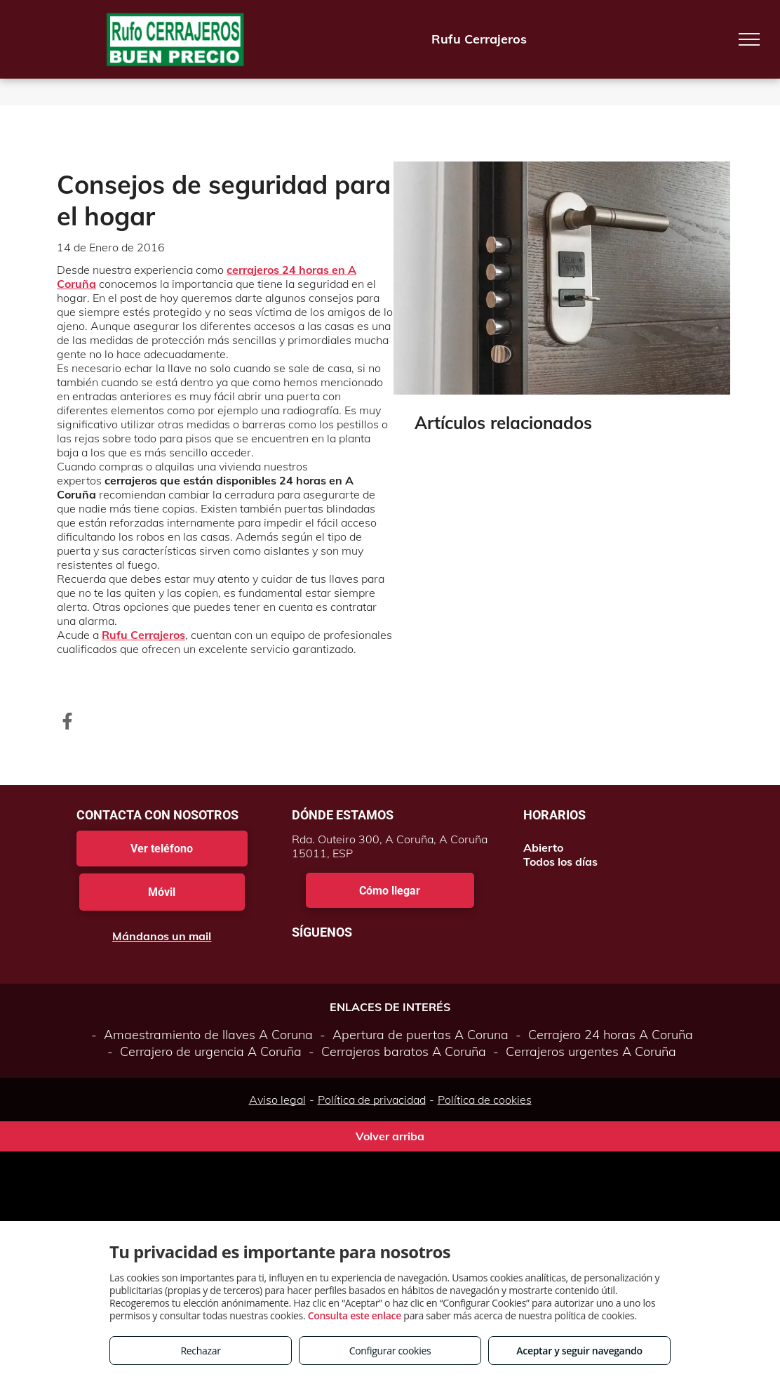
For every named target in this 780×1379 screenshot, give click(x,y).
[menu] (749, 39)
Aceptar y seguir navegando (579, 1350)
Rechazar (200, 1350)
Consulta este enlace (354, 1315)
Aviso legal (277, 1100)
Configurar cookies (390, 1350)
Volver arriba (390, 1136)
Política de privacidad (372, 1100)
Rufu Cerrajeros (143, 635)
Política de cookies (485, 1100)
